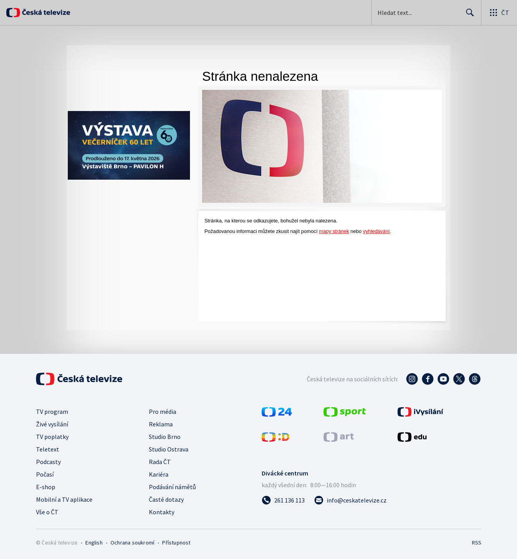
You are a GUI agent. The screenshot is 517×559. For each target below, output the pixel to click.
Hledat (467, 16)
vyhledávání (376, 231)
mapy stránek (334, 231)
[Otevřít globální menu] (499, 12)
